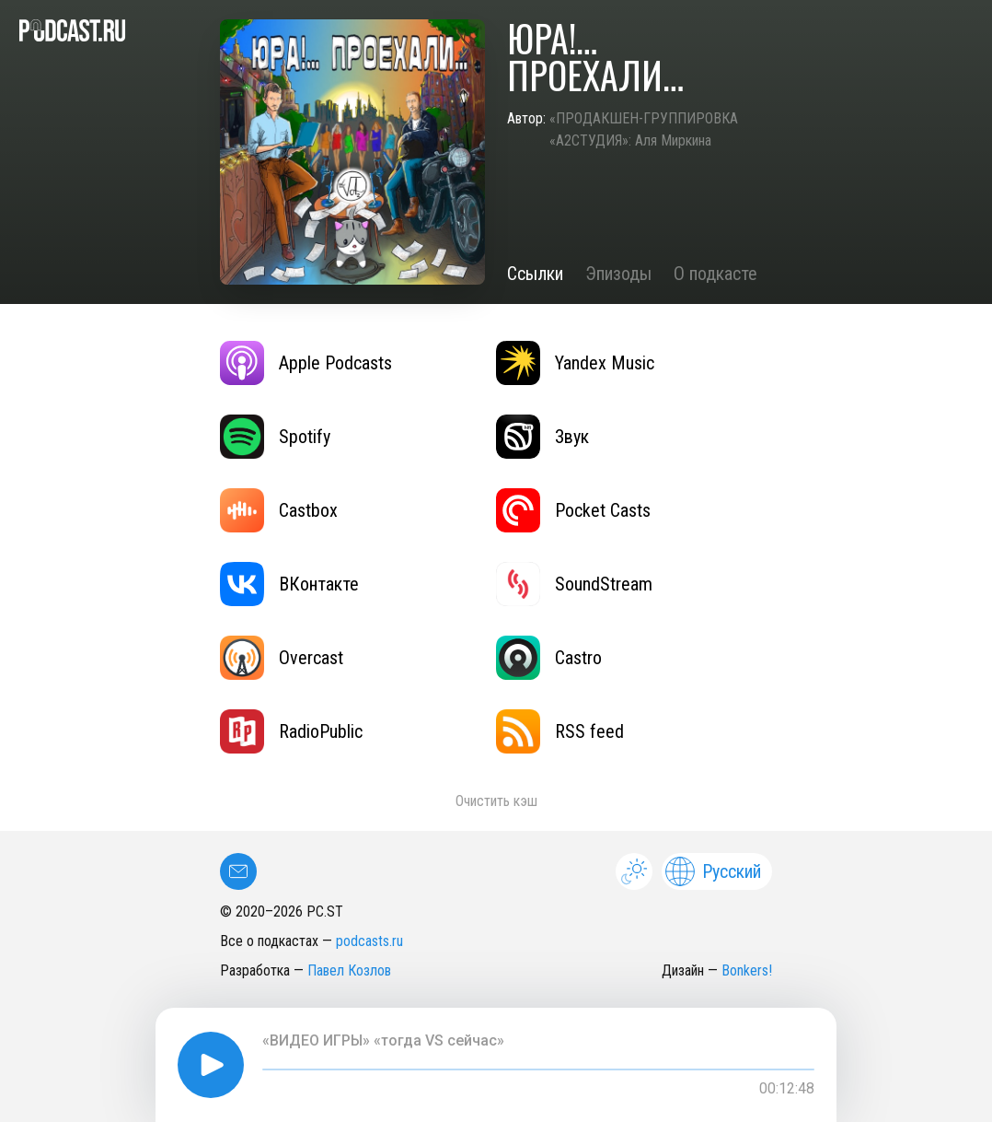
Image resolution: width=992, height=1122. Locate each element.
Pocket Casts (573, 510)
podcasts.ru (369, 941)
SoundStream (574, 584)
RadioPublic (291, 731)
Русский (713, 871)
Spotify (275, 437)
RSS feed (560, 731)
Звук (542, 437)
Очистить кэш (496, 801)
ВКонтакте (289, 584)
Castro (549, 658)
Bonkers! (746, 970)
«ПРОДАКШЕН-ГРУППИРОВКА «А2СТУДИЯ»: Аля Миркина (643, 129)
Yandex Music (575, 363)
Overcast (281, 658)
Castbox (279, 510)
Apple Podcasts (306, 363)
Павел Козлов (349, 970)
